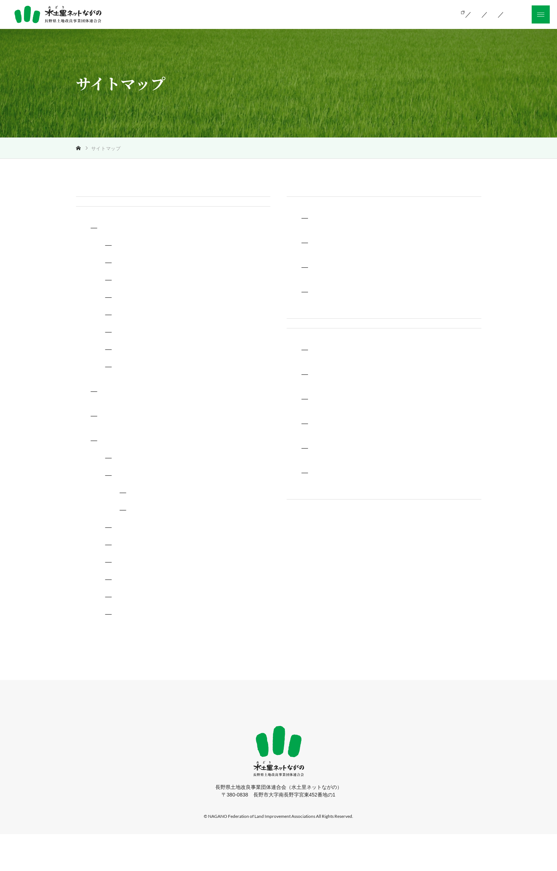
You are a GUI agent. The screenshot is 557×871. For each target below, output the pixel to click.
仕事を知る (334, 404)
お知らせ (300, 343)
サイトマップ (306, 561)
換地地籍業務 (139, 299)
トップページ (95, 203)
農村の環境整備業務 (148, 369)
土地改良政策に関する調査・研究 (156, 428)
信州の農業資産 (142, 616)
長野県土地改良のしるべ (153, 495)
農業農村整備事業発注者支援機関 (156, 452)
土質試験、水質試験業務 (153, 403)
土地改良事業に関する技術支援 (152, 264)
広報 (113, 477)
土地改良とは (266, 13)
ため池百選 (136, 582)
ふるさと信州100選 (147, 599)
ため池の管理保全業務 (151, 351)
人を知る (331, 454)
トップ (90, 148)
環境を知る (334, 429)
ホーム (173, 743)
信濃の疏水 (136, 512)
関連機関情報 (337, 285)
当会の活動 (316, 13)
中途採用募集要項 (344, 503)
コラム (144, 546)
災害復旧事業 (139, 317)
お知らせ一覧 (419, 13)
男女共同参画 (139, 651)
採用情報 (300, 371)
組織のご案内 (366, 13)
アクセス (331, 310)
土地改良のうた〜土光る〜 (156, 564)
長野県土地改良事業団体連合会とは (370, 260)
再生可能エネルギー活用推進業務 (165, 386)
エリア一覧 (150, 529)
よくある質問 (337, 478)
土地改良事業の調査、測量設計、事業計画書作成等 (188, 282)
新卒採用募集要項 (344, 527)
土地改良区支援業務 (148, 334)
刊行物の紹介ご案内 (148, 634)
